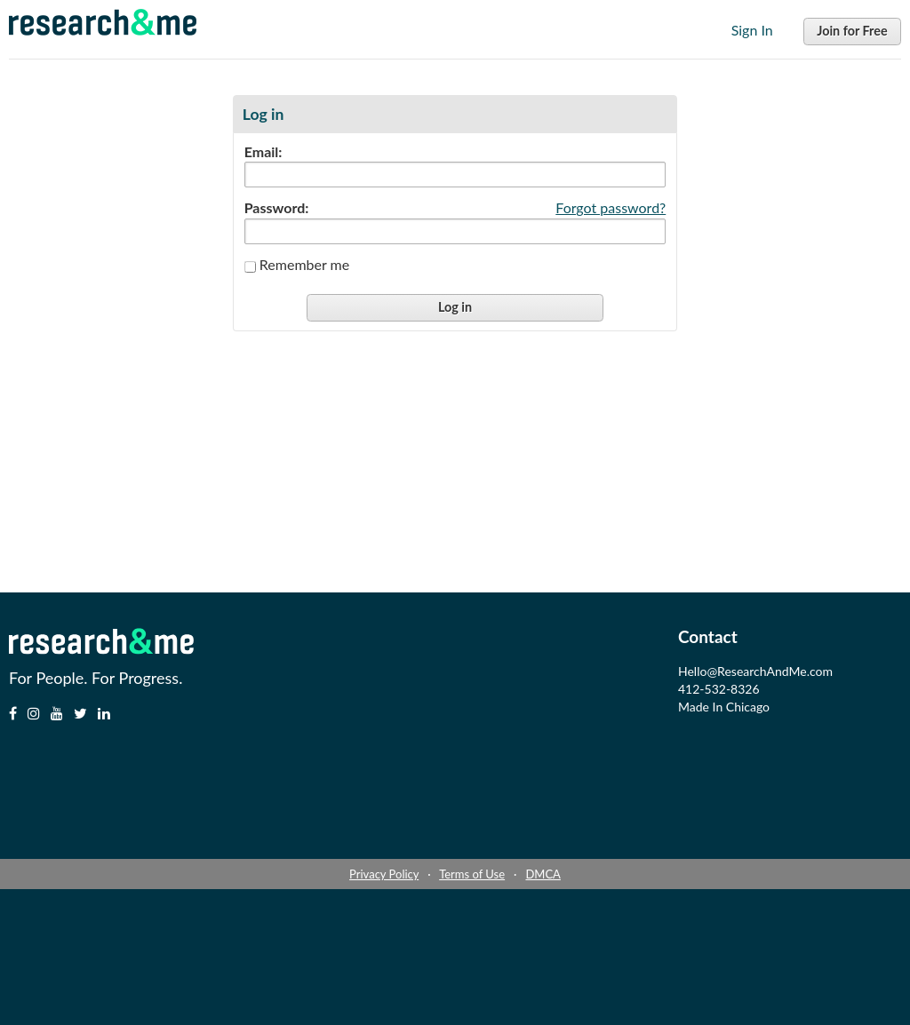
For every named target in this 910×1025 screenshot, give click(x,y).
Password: (276, 208)
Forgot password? (610, 207)
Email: (263, 152)
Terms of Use (472, 874)
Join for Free (852, 30)
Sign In (752, 29)
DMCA (542, 874)
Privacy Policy (384, 874)
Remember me (304, 264)
